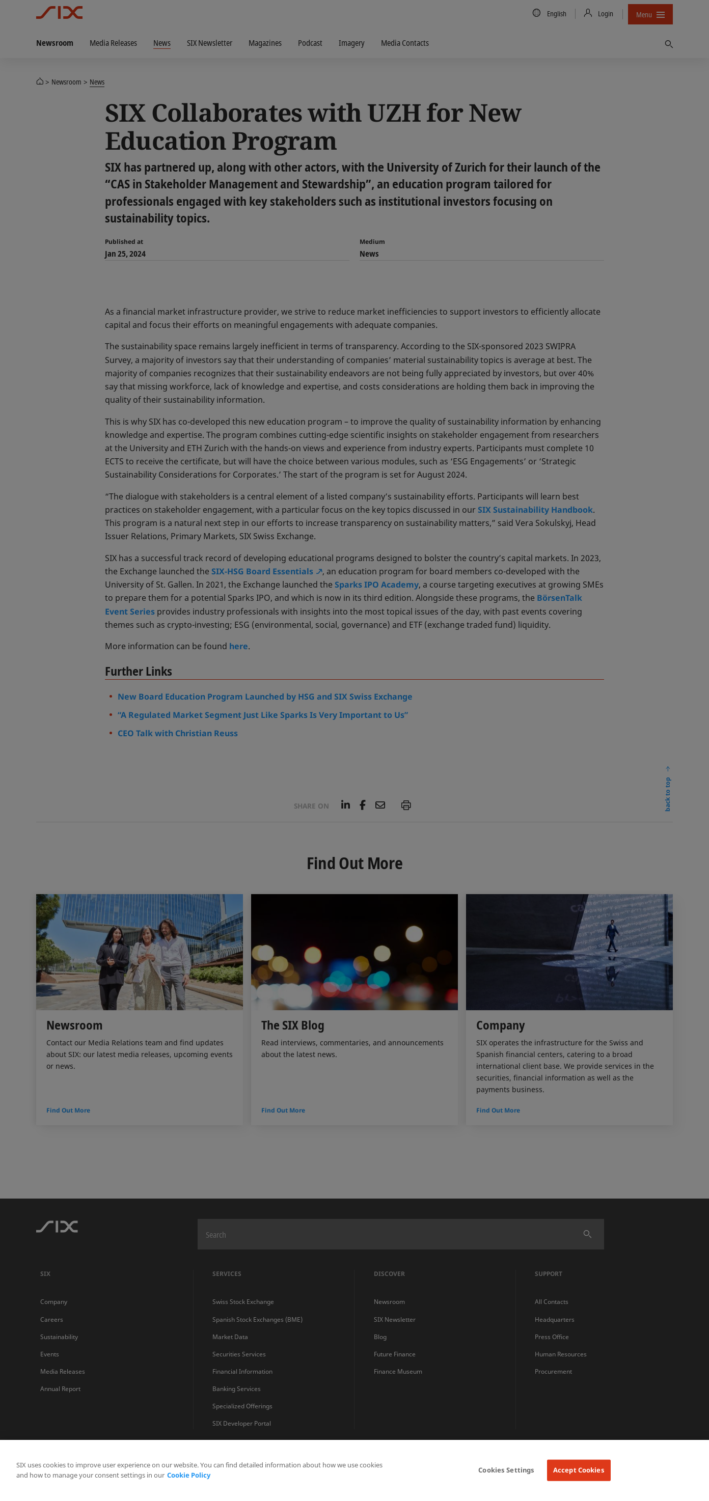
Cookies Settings (506, 1470)
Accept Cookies (579, 1470)
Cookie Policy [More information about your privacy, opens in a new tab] (188, 1475)
